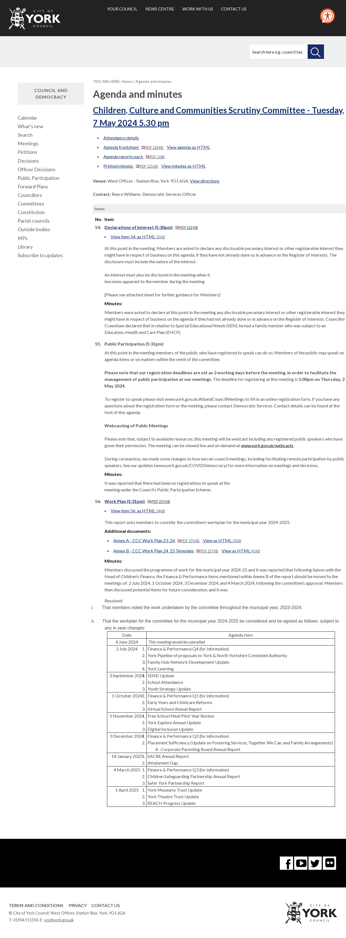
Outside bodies (34, 229)
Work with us (197, 8)
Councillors (30, 195)
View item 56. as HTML (138, 510)
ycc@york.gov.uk (59, 920)
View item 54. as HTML (138, 236)
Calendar (27, 118)
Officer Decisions (36, 169)
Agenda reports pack (133, 156)
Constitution (31, 212)
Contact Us (105, 905)
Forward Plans (33, 186)
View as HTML (222, 540)
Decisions (28, 161)
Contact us (233, 8)
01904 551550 (25, 920)
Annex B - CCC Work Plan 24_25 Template (166, 550)
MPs (23, 238)
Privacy (78, 905)
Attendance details (121, 137)
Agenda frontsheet (133, 147)
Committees (31, 204)
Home (127, 81)
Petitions (27, 152)
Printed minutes (130, 165)
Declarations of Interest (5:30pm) (151, 227)
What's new (30, 126)
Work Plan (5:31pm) (137, 501)
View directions (204, 180)
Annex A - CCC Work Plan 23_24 (156, 540)
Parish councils (34, 221)
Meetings (28, 143)
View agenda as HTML (188, 147)
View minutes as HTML (183, 165)
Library (25, 247)
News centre (159, 8)
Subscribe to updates (40, 255)
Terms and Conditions (36, 905)
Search (25, 135)
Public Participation (39, 178)
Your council (122, 8)
